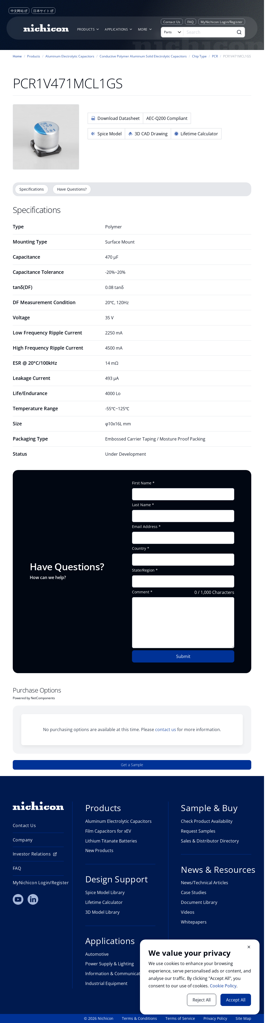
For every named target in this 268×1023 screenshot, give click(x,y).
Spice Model (106, 134)
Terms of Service (180, 1018)
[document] (199, 977)
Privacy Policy (215, 1018)
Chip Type (199, 56)
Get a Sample (132, 764)
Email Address (145, 526)
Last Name (141, 504)
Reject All (202, 1000)
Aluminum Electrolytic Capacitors (69, 56)
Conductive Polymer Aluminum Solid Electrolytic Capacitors (143, 56)
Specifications (31, 189)
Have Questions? (72, 189)
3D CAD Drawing (148, 134)
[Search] (209, 32)
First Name (141, 483)
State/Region (143, 570)
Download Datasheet (115, 118)
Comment (140, 592)
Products (33, 56)
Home (17, 56)
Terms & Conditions (139, 1018)
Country (139, 548)
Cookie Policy (223, 986)
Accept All (235, 1000)
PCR (215, 56)
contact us (165, 729)
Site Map (243, 1018)
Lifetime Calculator (196, 134)
